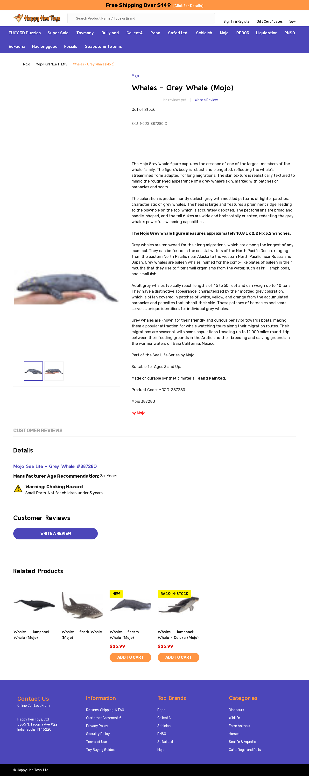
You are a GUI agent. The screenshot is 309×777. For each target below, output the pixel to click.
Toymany (85, 34)
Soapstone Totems (103, 47)
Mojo (224, 34)
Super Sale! (59, 34)
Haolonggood (44, 47)
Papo (155, 34)
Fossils (70, 47)
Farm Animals (239, 727)
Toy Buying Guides (100, 751)
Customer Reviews (38, 431)
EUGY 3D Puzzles (25, 34)
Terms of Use (96, 743)
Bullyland (110, 34)
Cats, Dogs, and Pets (245, 751)
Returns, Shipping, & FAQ (105, 711)
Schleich (204, 34)
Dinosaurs (236, 711)
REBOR (242, 34)
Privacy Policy (97, 727)
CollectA (134, 34)
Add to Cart (130, 658)
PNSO (289, 34)
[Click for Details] (188, 6)
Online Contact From (33, 707)
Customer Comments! (103, 719)
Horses (234, 735)
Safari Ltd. (178, 34)
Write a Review (206, 101)
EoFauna (17, 47)
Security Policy (98, 735)
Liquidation (267, 34)
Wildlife (234, 719)
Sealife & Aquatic (242, 743)
